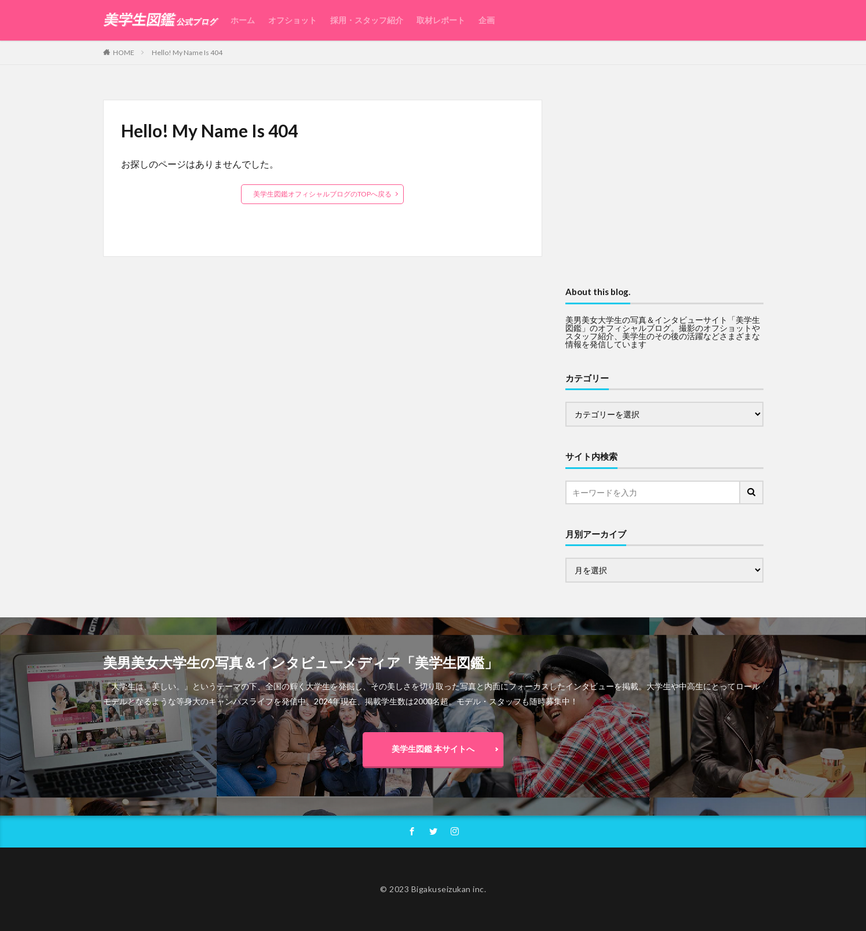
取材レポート (440, 20)
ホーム (243, 20)
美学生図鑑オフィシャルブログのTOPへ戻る (322, 194)
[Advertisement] (664, 181)
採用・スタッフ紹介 (366, 20)
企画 (486, 20)
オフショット (292, 20)
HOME (123, 52)
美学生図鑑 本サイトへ (433, 749)
